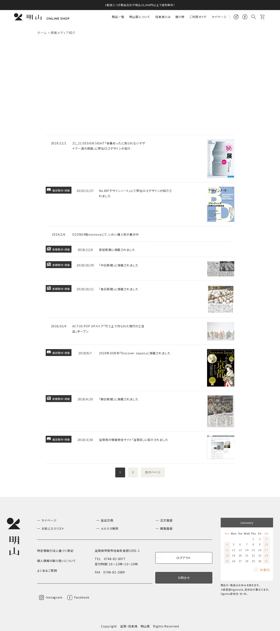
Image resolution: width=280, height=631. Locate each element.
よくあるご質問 (47, 570)
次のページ (153, 472)
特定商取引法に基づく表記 (55, 551)
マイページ (219, 17)
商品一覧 (118, 17)
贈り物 (179, 17)
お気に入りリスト (52, 528)
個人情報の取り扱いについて (56, 561)
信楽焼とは (163, 17)
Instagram (54, 597)
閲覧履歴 (166, 528)
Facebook (81, 597)
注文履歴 (166, 520)
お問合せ (184, 578)
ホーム (42, 32)
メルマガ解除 (109, 528)
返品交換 (107, 520)
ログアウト (183, 558)
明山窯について (139, 17)
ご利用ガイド (197, 17)
